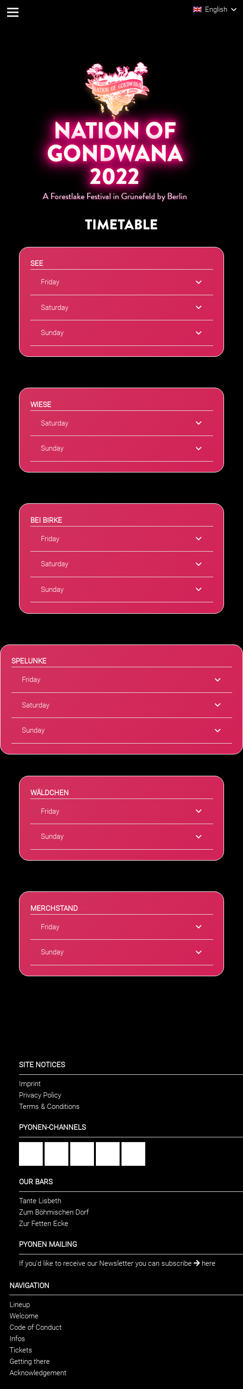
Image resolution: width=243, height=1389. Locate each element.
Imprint (30, 1084)
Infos (17, 1339)
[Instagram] (56, 1154)
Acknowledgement (37, 1373)
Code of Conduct (35, 1327)
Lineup (19, 1304)
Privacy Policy (40, 1095)
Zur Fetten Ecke (43, 1223)
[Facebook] (31, 1154)
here (204, 1263)
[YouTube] (108, 1154)
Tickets (20, 1350)
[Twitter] (133, 1154)
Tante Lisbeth (40, 1201)
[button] (214, 9)
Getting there (29, 1361)
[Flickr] (82, 1154)
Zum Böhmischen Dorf (54, 1212)
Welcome (23, 1316)
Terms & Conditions (49, 1106)
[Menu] (12, 12)
